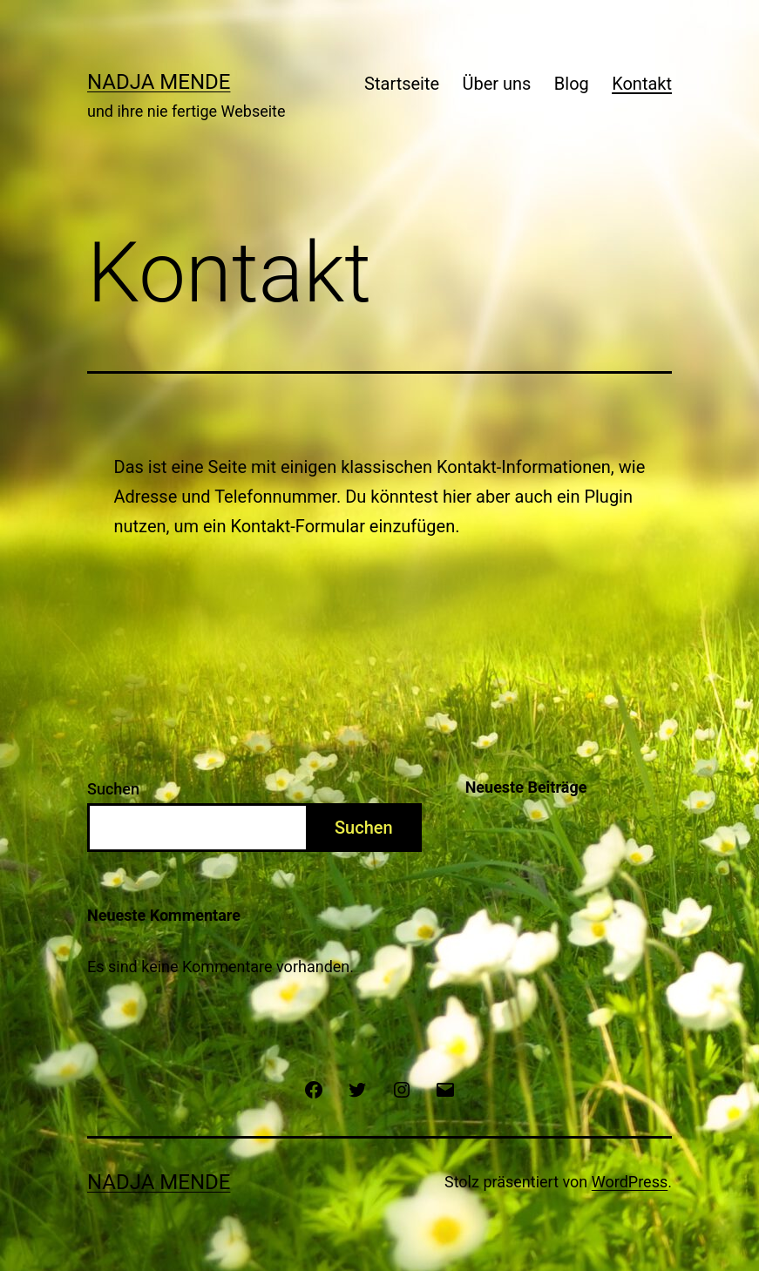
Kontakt (642, 83)
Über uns (497, 83)
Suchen (113, 789)
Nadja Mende (158, 82)
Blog (571, 83)
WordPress (630, 1182)
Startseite (401, 83)
